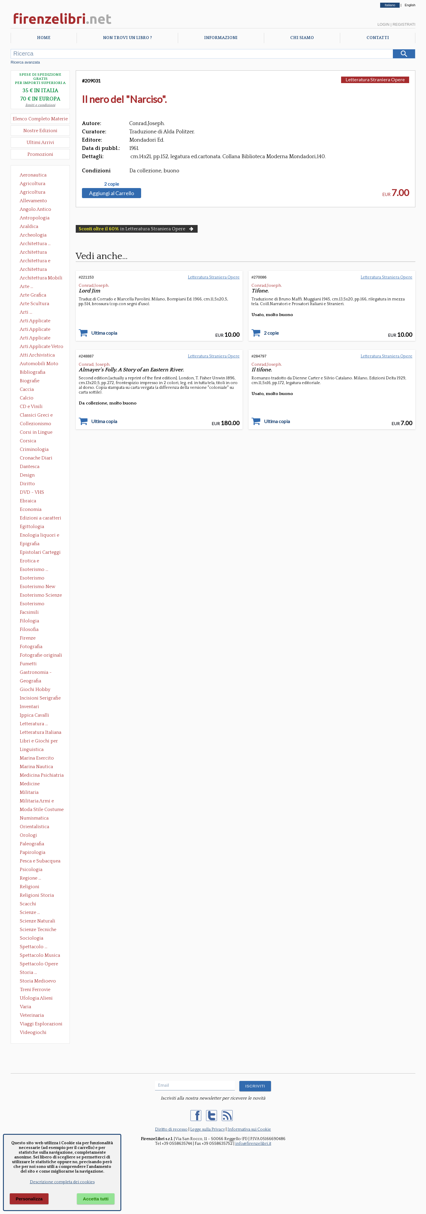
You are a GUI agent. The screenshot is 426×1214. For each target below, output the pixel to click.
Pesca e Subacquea (40, 861)
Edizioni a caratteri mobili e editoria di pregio (41, 518)
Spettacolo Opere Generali (39, 964)
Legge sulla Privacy (207, 1129)
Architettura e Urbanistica (35, 261)
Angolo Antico (35, 209)
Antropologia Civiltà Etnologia (38, 218)
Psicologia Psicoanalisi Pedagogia (32, 870)
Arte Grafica (33, 295)
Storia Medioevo (38, 981)
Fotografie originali (41, 655)
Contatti (378, 37)
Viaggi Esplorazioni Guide (41, 1024)
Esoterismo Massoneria (32, 578)
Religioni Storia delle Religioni (37, 896)
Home (43, 37)
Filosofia (29, 629)
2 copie (111, 184)
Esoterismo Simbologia (32, 604)
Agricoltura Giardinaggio (34, 193)
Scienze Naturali (37, 921)
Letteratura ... (34, 723)
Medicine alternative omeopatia (31, 784)
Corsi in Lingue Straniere (36, 433)
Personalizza (29, 1198)
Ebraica (28, 501)
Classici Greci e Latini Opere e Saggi (41, 415)
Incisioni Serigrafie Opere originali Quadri (40, 698)
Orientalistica (34, 826)
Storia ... (28, 972)
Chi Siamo (302, 37)
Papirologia (32, 852)
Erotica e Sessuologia (33, 561)
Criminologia (34, 449)
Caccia (27, 389)
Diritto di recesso (171, 1129)
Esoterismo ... (34, 569)
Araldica (29, 226)
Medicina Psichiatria (42, 775)
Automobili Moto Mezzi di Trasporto (40, 364)
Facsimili (29, 612)
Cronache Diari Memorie (36, 458)
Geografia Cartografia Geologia (32, 681)
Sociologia (31, 938)
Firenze (28, 638)
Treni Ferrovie (35, 989)
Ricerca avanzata (25, 62)
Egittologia (32, 526)
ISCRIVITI (255, 1086)
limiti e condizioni (40, 105)
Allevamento (33, 200)
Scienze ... (30, 912)
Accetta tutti (96, 1198)
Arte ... (26, 286)
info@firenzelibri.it (253, 1143)
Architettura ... (35, 243)
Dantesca (29, 466)
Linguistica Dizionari (31, 750)
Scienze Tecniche (38, 929)
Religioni (29, 886)
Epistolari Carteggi (40, 552)
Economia (30, 509)
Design (27, 475)
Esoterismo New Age (37, 587)
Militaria (29, 792)
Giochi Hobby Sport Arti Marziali (40, 690)
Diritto (27, 483)
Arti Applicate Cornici (35, 330)
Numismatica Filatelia (34, 818)
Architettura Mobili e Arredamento (41, 278)
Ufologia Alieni (36, 998)
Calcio (26, 398)
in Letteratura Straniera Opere (137, 229)
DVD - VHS (32, 492)
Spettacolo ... (33, 946)
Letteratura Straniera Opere (375, 79)
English (410, 5)
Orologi (28, 835)
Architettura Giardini (33, 270)
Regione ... (30, 878)
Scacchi (28, 904)
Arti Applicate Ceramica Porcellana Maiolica (41, 321)
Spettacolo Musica (40, 955)
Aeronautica (33, 175)
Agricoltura (32, 183)
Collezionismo (35, 423)
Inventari (29, 706)
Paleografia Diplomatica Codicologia (33, 844)
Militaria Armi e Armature (37, 801)
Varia (25, 1006)
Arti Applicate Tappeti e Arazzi (37, 338)
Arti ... (26, 312)
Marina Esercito (37, 758)
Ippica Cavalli (34, 715)
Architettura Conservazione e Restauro (37, 253)
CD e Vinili (31, 406)
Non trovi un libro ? (127, 37)
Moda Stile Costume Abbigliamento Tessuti (42, 810)
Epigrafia (29, 543)
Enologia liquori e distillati (39, 535)
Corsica (28, 440)
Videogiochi (33, 1032)
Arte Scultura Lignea (34, 304)
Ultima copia (104, 333)
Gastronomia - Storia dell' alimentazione (36, 673)
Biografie (29, 380)
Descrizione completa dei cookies (62, 1182)
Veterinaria (32, 1015)
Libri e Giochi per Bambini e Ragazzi (39, 741)
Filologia (29, 621)
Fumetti (28, 663)
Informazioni (221, 37)
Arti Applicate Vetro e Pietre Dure (41, 347)
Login (383, 24)
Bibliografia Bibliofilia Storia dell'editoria (38, 373)
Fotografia (31, 646)
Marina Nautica (36, 766)
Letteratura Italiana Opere (40, 733)
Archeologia (33, 235)
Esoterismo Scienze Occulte (41, 596)
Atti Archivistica (37, 355)
